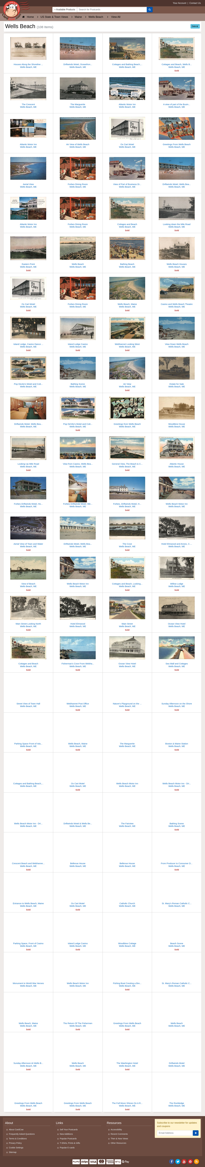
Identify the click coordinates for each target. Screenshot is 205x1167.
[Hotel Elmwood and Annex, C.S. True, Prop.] (176, 531)
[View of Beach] (28, 571)
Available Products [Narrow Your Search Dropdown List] (64, 9)
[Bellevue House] (77, 850)
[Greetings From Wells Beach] (176, 131)
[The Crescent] (28, 91)
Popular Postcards (68, 1138)
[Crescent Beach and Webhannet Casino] (28, 850)
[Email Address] (175, 1133)
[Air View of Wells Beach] (77, 131)
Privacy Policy (15, 1143)
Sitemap (12, 1152)
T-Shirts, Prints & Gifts (70, 1143)
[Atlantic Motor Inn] (127, 91)
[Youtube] (184, 1161)
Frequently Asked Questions (22, 1134)
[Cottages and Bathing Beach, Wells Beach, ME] (127, 51)
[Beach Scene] (176, 930)
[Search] (150, 9)
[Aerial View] (28, 171)
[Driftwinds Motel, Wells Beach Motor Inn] (176, 171)
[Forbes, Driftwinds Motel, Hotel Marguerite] (127, 491)
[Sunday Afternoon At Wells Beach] (28, 1050)
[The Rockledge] (176, 1090)
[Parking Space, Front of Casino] (28, 930)
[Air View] (127, 371)
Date (195, 26)
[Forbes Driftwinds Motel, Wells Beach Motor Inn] (77, 491)
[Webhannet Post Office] (77, 690)
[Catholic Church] (127, 890)
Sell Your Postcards (69, 1129)
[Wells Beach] (77, 251)
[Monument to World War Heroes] (28, 970)
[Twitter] (178, 1161)
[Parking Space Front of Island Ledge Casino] (28, 730)
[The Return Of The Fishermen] (77, 1010)
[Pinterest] (190, 1161)
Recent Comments (119, 1134)
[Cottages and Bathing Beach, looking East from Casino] (28, 770)
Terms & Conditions (18, 1138)
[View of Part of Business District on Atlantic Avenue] (127, 171)
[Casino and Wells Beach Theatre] (176, 291)
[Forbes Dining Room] (77, 171)
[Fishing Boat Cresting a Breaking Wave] (127, 970)
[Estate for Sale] (176, 371)
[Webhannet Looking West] (127, 331)
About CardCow (16, 1129)
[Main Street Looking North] (28, 611)
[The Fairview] (127, 810)
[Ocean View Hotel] (176, 611)
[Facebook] (172, 1161)
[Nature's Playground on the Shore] (127, 690)
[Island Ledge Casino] (77, 331)
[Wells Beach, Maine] (127, 291)
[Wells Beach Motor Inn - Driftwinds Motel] (176, 770)
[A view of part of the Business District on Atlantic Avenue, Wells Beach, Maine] (176, 91)
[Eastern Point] (28, 251)
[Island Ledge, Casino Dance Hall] (28, 331)
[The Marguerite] (77, 91)
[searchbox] (112, 9)
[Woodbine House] (176, 411)
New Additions (66, 1134)
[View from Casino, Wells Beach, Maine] (77, 451)
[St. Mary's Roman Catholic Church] (176, 890)
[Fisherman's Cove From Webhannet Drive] (77, 650)
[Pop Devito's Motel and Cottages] (28, 371)
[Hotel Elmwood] (77, 611)
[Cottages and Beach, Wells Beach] (176, 51)
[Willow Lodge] (176, 571)
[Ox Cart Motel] (127, 131)
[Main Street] (127, 611)
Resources (114, 1123)
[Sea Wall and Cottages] (176, 650)
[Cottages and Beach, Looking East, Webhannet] (127, 571)
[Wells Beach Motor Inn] (176, 491)
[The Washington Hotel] (127, 1050)
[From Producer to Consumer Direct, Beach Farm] (176, 850)
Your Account (179, 3)
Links (59, 1123)
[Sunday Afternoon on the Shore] (176, 690)
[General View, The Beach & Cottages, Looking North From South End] (127, 451)
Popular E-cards (67, 1147)
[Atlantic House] (176, 451)
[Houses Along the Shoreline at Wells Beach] (28, 51)
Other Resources (118, 1143)
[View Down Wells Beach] (176, 331)
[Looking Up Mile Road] (28, 451)
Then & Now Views (119, 1138)
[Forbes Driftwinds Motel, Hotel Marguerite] (28, 491)
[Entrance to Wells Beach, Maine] (28, 890)
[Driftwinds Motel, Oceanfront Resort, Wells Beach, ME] (77, 51)
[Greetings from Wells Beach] (127, 411)
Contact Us (195, 3)
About (9, 1123)
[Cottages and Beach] (127, 211)
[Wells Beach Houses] (176, 251)
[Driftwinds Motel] (176, 1050)
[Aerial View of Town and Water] (28, 531)
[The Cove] (127, 531)
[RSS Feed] (197, 1161)
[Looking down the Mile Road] (176, 211)
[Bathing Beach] (127, 251)
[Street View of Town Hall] (28, 690)
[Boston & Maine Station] (176, 730)
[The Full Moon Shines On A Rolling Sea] (127, 1090)
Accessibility (116, 1129)
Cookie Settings (16, 1147)
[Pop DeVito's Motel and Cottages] (77, 411)
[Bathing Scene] (77, 371)
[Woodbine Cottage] (127, 930)
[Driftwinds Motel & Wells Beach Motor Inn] (77, 810)
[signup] (196, 1133)
